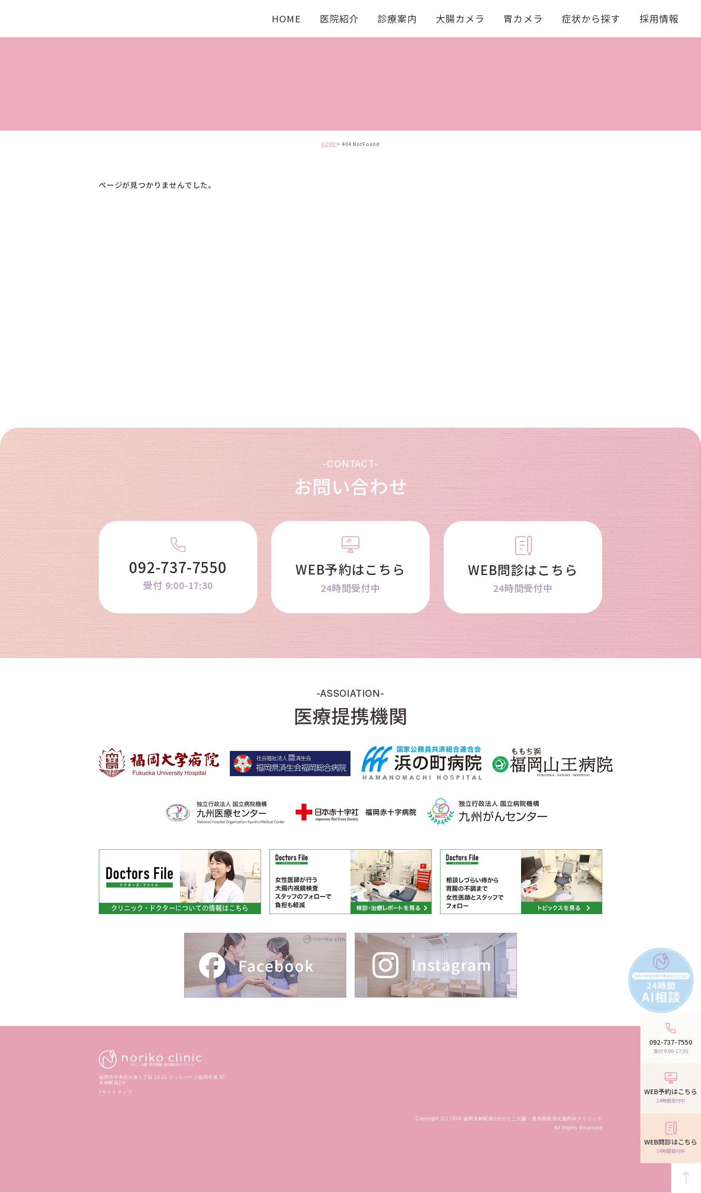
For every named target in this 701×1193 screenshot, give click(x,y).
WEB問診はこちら (523, 578)
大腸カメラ (460, 18)
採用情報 (659, 18)
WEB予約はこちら (350, 578)
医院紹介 (339, 18)
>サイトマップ (115, 1093)
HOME (286, 18)
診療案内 (397, 18)
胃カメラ (523, 18)
